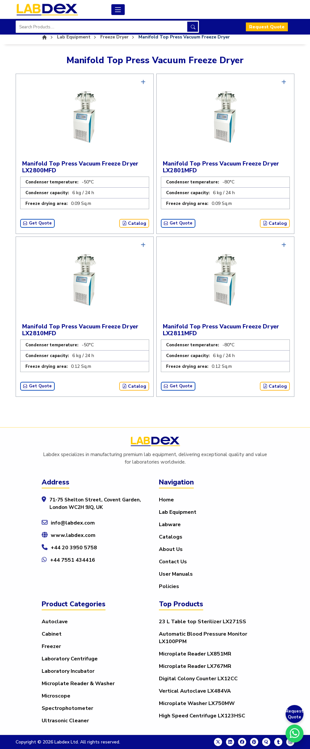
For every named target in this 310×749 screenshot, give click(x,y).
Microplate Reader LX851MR (195, 653)
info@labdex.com (73, 522)
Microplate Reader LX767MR (195, 666)
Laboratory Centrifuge (70, 658)
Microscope (56, 695)
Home (166, 499)
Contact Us (173, 561)
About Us (171, 549)
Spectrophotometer (67, 708)
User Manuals (176, 574)
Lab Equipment (177, 512)
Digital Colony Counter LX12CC (198, 678)
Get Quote (37, 223)
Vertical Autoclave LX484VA (195, 691)
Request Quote (267, 27)
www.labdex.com (73, 535)
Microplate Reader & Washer (78, 683)
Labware (170, 524)
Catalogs (170, 536)
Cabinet (52, 634)
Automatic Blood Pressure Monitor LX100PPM (203, 637)
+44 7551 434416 (72, 560)
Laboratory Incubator (68, 671)
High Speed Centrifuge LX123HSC (202, 715)
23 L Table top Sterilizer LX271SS (202, 621)
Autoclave (55, 621)
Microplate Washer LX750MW (197, 703)
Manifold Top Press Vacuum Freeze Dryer (184, 37)
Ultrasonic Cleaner (65, 720)
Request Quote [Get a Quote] (294, 714)
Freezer (51, 646)
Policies (169, 586)
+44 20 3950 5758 (74, 547)
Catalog (134, 223)
